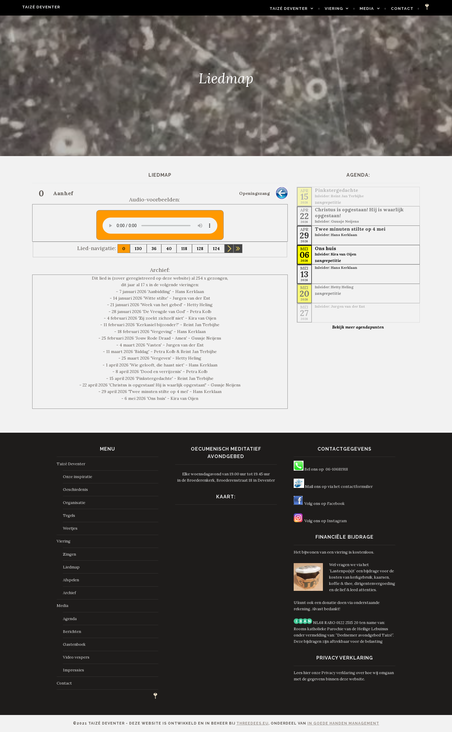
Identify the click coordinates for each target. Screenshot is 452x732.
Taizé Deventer (27, 7)
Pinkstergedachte (336, 190)
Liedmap (71, 567)
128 (200, 248)
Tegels (69, 515)
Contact (416, 8)
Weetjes (70, 528)
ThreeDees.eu (252, 723)
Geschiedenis (75, 489)
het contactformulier (353, 486)
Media (381, 8)
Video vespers (76, 657)
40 (169, 248)
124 (216, 248)
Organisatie (74, 502)
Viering (348, 8)
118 (184, 248)
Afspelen (71, 579)
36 (154, 248)
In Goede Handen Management (343, 723)
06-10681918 (337, 469)
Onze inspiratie (77, 476)
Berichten (72, 631)
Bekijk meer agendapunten (358, 327)
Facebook (336, 503)
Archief (69, 592)
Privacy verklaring (338, 672)
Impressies (73, 670)
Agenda (70, 618)
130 (138, 248)
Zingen (69, 554)
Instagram (337, 520)
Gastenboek (74, 644)
